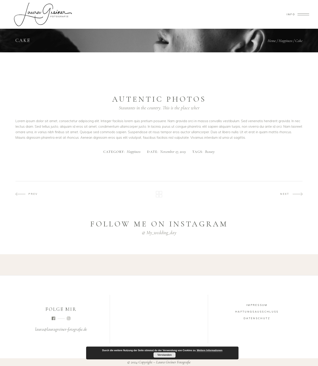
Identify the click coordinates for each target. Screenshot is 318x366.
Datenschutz (257, 318)
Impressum (257, 305)
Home (272, 40)
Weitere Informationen (209, 350)
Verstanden (164, 355)
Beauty (210, 152)
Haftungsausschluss (256, 311)
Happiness (285, 40)
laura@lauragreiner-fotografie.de (61, 329)
